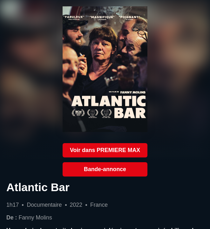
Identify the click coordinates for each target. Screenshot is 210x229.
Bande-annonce (105, 169)
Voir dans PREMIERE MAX (105, 150)
